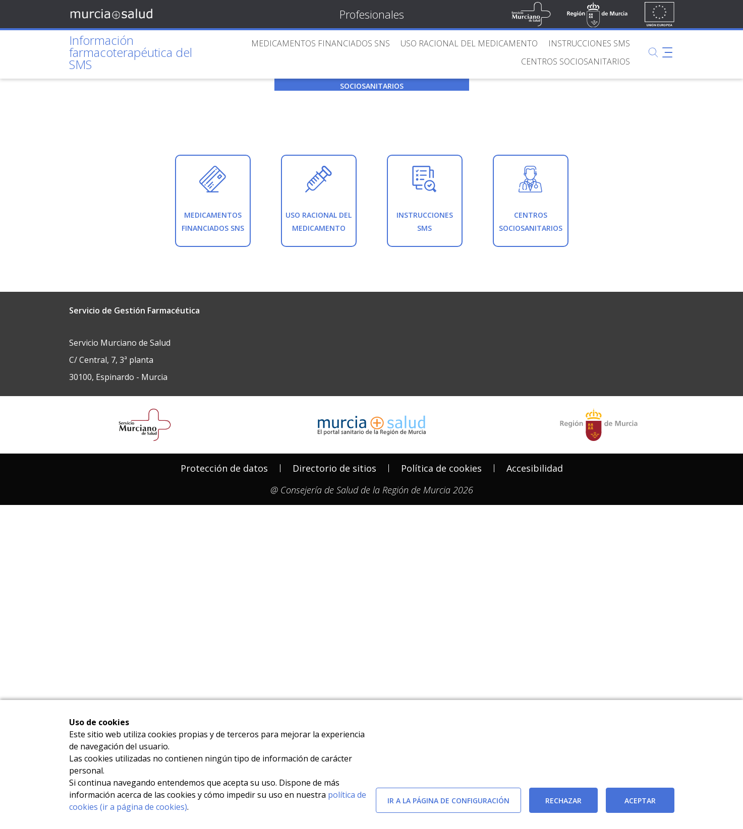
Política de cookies (441, 663)
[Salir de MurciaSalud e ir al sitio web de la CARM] (598, 620)
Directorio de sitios (334, 663)
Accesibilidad (534, 663)
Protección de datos (224, 663)
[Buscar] (653, 52)
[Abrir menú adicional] (667, 52)
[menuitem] (320, 43)
